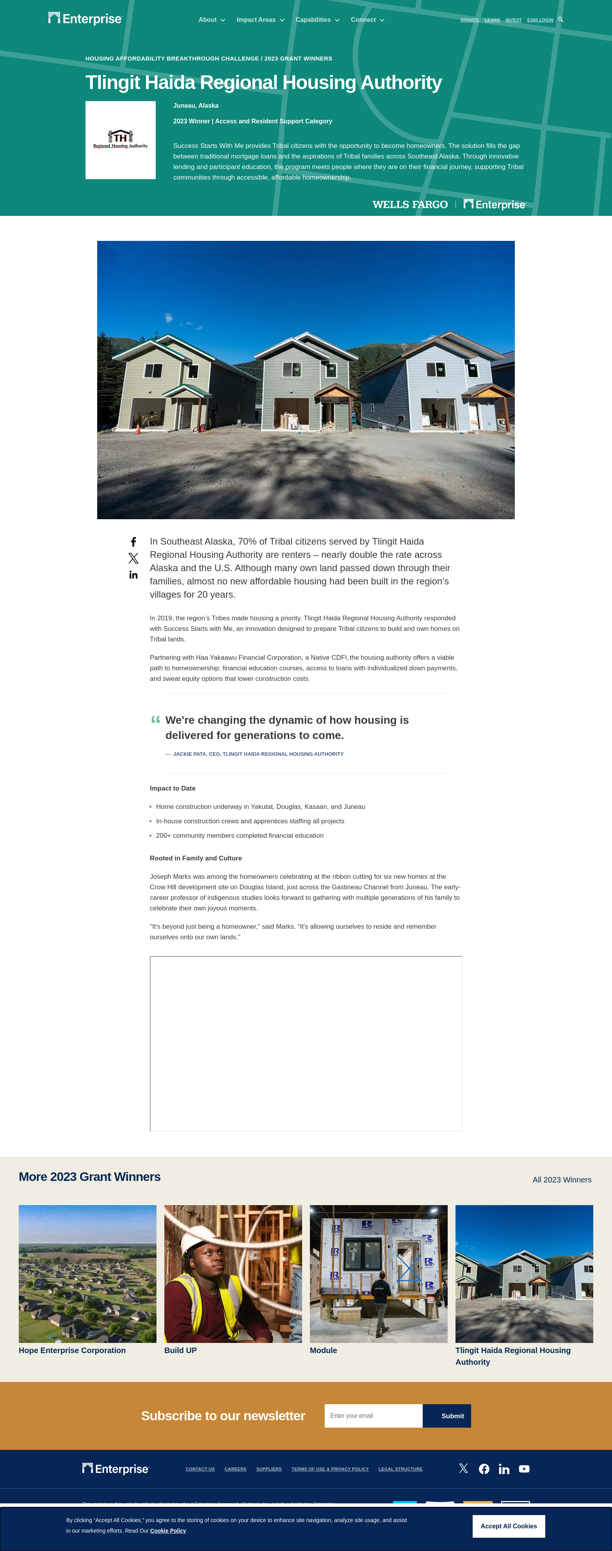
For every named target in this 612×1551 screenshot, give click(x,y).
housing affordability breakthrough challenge (172, 58)
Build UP (180, 1350)
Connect (368, 19)
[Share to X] (133, 558)
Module (323, 1350)
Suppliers (269, 1469)
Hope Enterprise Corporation (72, 1350)
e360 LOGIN (540, 20)
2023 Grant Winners (299, 58)
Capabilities (318, 19)
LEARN (492, 20)
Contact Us (200, 1469)
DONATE (470, 20)
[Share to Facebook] (133, 542)
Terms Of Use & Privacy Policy (330, 1469)
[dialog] (306, 1529)
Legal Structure (401, 1469)
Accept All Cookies (509, 1526)
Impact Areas (261, 19)
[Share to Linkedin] (133, 575)
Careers (236, 1469)
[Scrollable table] (306, 733)
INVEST (513, 20)
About (212, 19)
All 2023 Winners (562, 1179)
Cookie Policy (168, 1531)
